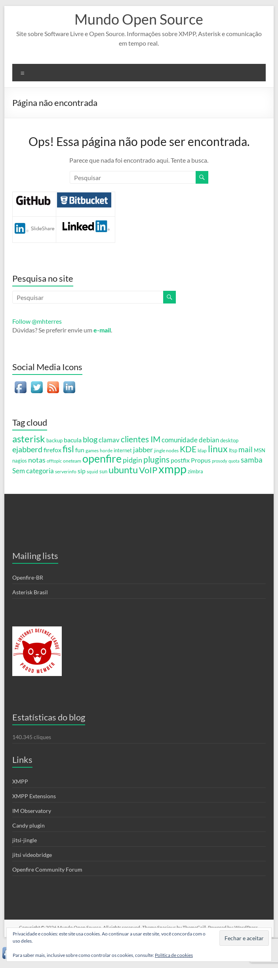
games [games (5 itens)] (92, 450)
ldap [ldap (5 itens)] (202, 450)
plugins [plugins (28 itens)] (156, 459)
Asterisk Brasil (30, 592)
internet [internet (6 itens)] (123, 450)
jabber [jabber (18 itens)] (143, 449)
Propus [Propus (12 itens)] (201, 460)
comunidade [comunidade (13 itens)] (180, 440)
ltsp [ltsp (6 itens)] (233, 450)
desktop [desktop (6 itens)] (229, 441)
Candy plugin (28, 825)
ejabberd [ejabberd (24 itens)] (27, 449)
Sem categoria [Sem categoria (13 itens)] (33, 471)
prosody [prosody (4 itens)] (219, 460)
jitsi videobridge (32, 854)
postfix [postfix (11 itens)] (180, 460)
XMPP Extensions (34, 796)
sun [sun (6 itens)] (103, 471)
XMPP (20, 781)
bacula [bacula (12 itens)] (73, 440)
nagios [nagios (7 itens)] (19, 460)
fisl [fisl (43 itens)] (68, 448)
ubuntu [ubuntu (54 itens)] (123, 469)
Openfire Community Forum (47, 869)
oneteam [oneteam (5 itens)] (72, 460)
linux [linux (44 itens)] (218, 448)
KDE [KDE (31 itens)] (188, 449)
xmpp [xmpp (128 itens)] (172, 469)
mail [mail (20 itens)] (245, 449)
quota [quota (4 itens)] (234, 460)
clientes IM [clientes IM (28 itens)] (140, 439)
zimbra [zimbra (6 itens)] (195, 471)
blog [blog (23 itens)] (90, 439)
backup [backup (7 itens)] (54, 440)
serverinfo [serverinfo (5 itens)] (65, 471)
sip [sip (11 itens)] (82, 470)
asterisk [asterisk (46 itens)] (28, 438)
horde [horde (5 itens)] (106, 450)
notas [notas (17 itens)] (37, 459)
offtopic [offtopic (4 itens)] (54, 460)
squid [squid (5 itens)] (92, 471)
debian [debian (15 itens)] (209, 440)
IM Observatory (31, 810)
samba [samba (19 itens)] (252, 459)
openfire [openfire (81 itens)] (102, 458)
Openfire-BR (27, 577)
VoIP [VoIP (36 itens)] (148, 470)
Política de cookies (174, 955)
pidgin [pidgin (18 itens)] (132, 459)
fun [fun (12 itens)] (79, 449)
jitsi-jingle (24, 840)
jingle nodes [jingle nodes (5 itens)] (166, 450)
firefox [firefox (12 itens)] (52, 449)
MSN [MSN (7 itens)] (259, 450)
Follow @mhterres (37, 321)
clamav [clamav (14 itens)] (109, 440)
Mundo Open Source (138, 19)
